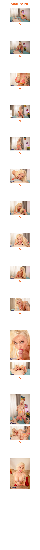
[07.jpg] (20, 217)
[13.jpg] (20, 410)
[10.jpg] (20, 313)
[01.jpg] (20, 24)
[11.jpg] (20, 345)
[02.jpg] (20, 56)
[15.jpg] (20, 474)
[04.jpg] (20, 120)
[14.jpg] (20, 442)
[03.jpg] (20, 88)
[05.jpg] (20, 153)
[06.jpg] (20, 185)
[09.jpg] (20, 281)
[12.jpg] (20, 378)
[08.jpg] (20, 249)
